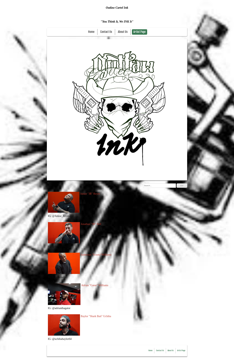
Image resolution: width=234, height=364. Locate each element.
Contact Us (106, 32)
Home (91, 32)
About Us (123, 32)
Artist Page (139, 32)
